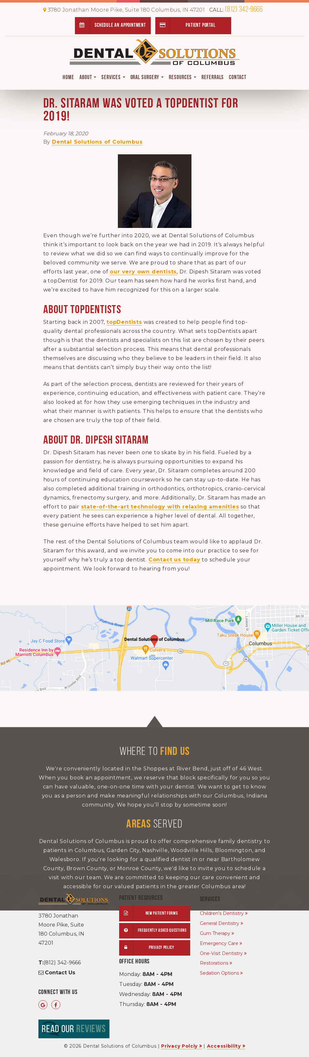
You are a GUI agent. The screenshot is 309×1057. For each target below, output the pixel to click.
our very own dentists (143, 272)
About (87, 77)
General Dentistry (219, 923)
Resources (182, 77)
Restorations (214, 963)
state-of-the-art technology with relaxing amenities (160, 507)
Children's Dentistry (222, 913)
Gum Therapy (215, 933)
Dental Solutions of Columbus (97, 142)
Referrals (212, 77)
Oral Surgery (147, 77)
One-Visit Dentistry (221, 953)
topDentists (124, 322)
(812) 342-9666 (236, 10)
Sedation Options (219, 973)
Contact (237, 77)
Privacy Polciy (179, 1046)
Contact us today (175, 560)
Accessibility (224, 1046)
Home (68, 77)
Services (113, 77)
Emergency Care (219, 943)
